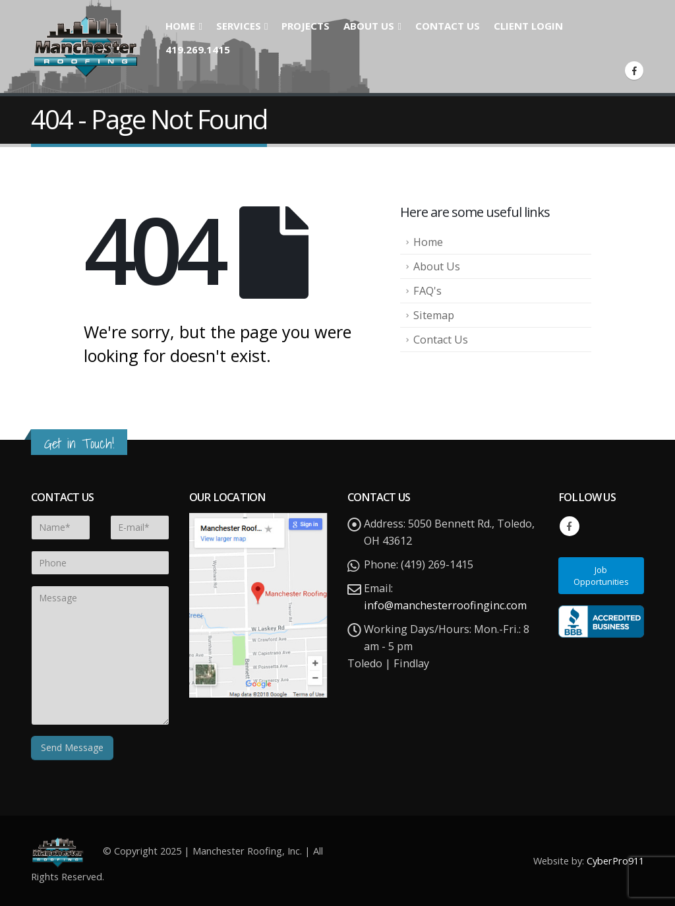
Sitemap (433, 315)
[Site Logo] (85, 46)
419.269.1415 (197, 49)
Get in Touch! (79, 443)
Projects (305, 25)
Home (180, 25)
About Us (368, 25)
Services (238, 25)
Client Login (528, 25)
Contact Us (447, 25)
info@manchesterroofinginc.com (445, 605)
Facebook (569, 526)
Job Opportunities (601, 576)
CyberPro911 (615, 860)
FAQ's (427, 291)
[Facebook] (634, 70)
